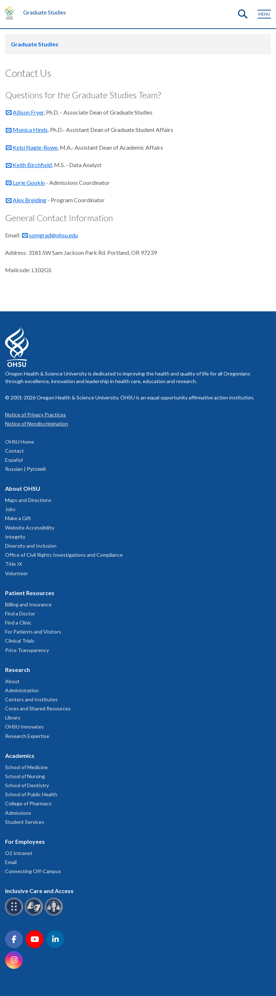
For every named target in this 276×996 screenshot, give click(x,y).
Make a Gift (18, 518)
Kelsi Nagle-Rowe (35, 147)
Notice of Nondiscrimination (36, 423)
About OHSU (22, 488)
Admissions (18, 813)
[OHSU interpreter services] (55, 914)
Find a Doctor (20, 613)
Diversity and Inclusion (31, 546)
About (12, 681)
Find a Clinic (18, 622)
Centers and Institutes (31, 699)
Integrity (15, 537)
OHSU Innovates (24, 726)
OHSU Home (19, 442)
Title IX (13, 564)
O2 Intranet (19, 853)
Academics (19, 755)
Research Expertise (27, 736)
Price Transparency (27, 650)
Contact (14, 451)
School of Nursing (25, 776)
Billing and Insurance (28, 604)
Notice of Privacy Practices (35, 414)
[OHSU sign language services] (35, 914)
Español (14, 460)
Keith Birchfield (32, 164)
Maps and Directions (28, 500)
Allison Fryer (28, 112)
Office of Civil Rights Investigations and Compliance (64, 555)
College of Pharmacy (28, 803)
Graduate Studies (44, 12)
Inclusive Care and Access (39, 890)
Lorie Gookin (29, 182)
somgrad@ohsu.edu (53, 235)
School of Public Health (31, 794)
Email (11, 862)
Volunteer (16, 573)
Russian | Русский (25, 469)
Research (17, 669)
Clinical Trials (19, 641)
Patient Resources (29, 592)
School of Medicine (26, 767)
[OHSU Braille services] (15, 914)
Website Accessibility (29, 527)
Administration (22, 690)
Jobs (10, 509)
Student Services (24, 822)
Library (12, 717)
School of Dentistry (27, 785)
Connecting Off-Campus (33, 871)
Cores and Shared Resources (38, 708)
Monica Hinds (30, 129)
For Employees (25, 841)
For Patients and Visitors (33, 631)
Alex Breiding (29, 199)
